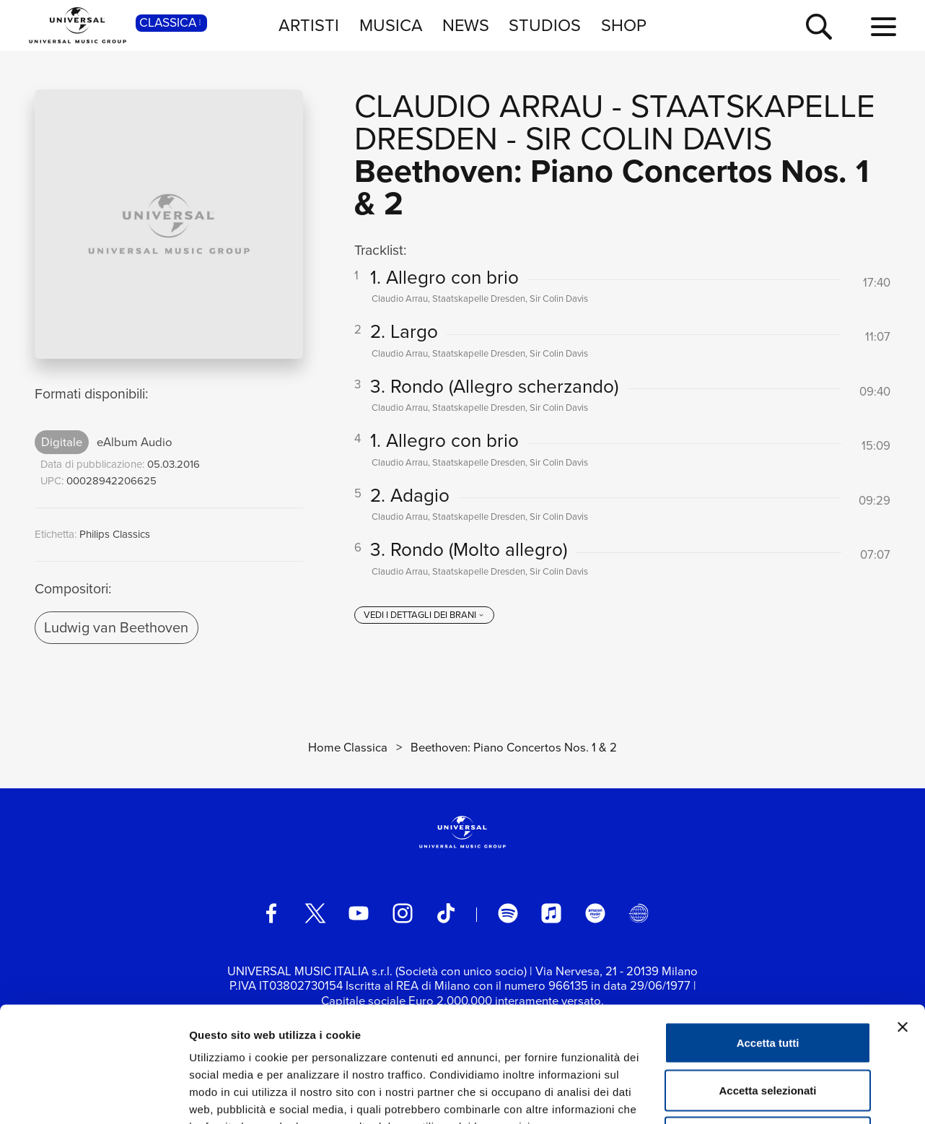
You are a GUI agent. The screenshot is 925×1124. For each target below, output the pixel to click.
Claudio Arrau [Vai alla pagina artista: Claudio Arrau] (478, 106)
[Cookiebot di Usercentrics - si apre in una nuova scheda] (93, 1096)
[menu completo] (883, 27)
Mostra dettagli (759, 1095)
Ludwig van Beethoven (116, 627)
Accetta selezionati (767, 982)
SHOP (623, 25)
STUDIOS (545, 25)
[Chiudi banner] (903, 919)
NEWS (465, 25)
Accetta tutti (768, 934)
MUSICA (391, 25)
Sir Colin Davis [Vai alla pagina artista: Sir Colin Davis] (648, 138)
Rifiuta (768, 1029)
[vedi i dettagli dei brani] (424, 615)
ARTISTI (309, 25)
